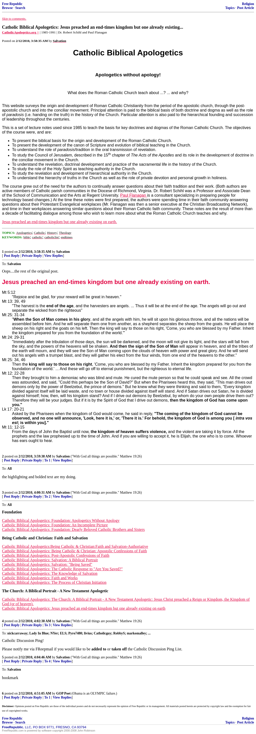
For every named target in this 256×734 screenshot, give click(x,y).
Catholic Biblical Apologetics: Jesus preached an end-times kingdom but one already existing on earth (84, 608)
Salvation (63, 252)
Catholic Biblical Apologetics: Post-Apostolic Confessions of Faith (55, 555)
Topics (229, 8)
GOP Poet (63, 693)
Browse (7, 8)
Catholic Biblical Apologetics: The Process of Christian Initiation (54, 582)
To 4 (47, 661)
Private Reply (32, 256)
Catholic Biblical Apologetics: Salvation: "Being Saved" (47, 564)
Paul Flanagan (133, 195)
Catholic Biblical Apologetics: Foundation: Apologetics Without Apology (61, 520)
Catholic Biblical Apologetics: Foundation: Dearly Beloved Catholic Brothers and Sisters (73, 529)
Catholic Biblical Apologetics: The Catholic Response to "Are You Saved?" (62, 569)
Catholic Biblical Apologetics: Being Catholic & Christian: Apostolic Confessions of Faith (74, 551)
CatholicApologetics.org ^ (20, 32)
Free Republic (12, 4)
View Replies (53, 256)
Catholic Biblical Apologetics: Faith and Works (40, 578)
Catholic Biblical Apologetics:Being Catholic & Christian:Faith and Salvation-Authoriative (75, 546)
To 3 (47, 625)
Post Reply (12, 256)
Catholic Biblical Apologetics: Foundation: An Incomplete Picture (55, 525)
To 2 (47, 496)
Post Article (245, 8)
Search (20, 8)
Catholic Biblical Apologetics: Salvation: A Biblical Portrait (50, 560)
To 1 (47, 460)
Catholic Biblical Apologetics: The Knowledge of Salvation (50, 573)
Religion (248, 4)
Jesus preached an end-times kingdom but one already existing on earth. (59, 222)
